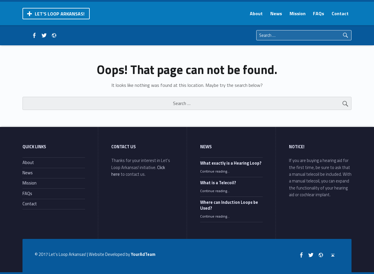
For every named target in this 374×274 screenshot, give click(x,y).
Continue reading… (215, 171)
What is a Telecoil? (218, 183)
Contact (340, 13)
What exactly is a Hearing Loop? (231, 163)
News (276, 13)
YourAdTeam (143, 254)
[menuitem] (256, 13)
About (256, 13)
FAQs (318, 13)
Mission (298, 13)
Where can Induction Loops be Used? (229, 205)
